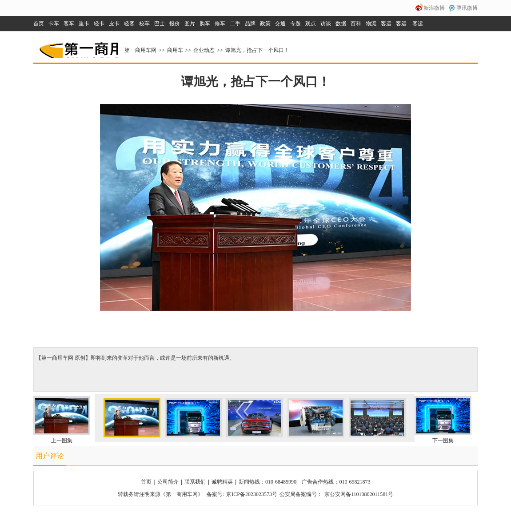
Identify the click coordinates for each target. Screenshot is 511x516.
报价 (174, 23)
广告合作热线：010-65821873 (336, 482)
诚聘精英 (222, 482)
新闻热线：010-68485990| (268, 482)
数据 (340, 23)
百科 (356, 23)
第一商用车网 (78, 47)
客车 (69, 23)
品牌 (250, 23)
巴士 (159, 23)
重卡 (84, 23)
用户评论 (50, 456)
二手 (235, 23)
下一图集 (443, 440)
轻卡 (99, 23)
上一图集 (61, 440)
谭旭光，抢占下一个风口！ (257, 50)
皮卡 (114, 23)
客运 (386, 23)
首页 (38, 23)
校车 (144, 23)
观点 (310, 23)
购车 (205, 23)
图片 (189, 23)
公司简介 (168, 482)
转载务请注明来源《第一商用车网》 (160, 494)
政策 (265, 23)
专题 (295, 23)
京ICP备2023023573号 (251, 494)
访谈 (325, 23)
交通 (280, 23)
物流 (371, 23)
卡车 (53, 23)
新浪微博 (434, 8)
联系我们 (195, 482)
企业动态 (204, 50)
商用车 (175, 50)
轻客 (129, 23)
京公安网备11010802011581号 (358, 494)
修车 (220, 23)
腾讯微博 (467, 8)
